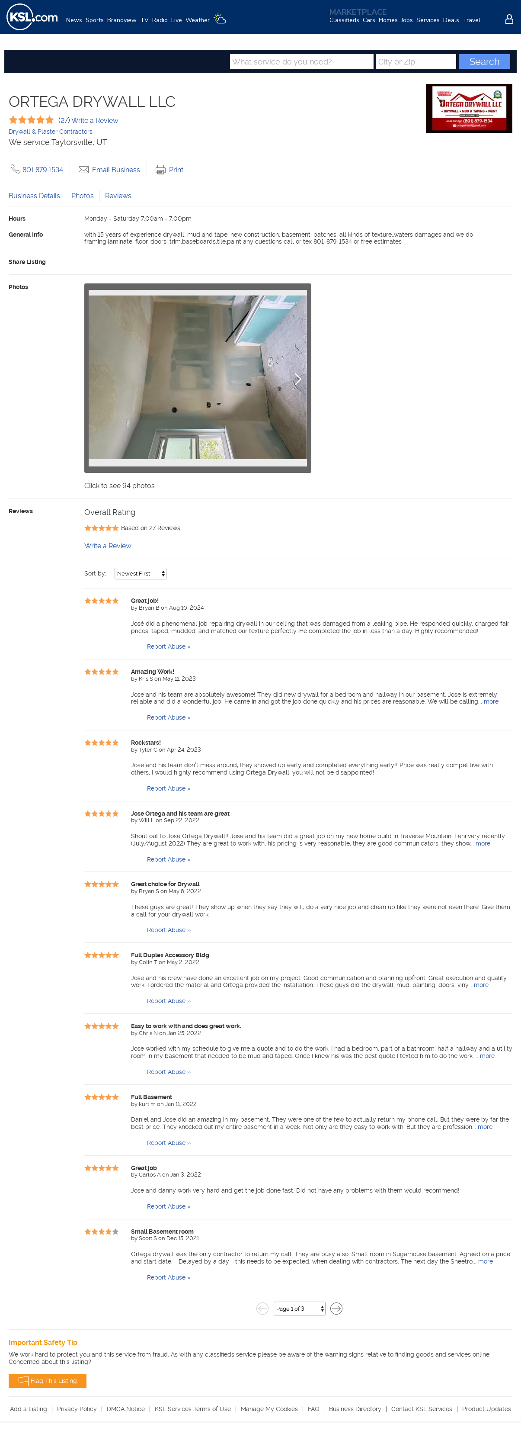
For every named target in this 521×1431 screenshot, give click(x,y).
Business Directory (355, 1409)
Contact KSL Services (421, 1409)
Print (168, 170)
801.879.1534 (36, 170)
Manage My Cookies (269, 1409)
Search (485, 62)
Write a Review (94, 121)
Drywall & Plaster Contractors (51, 132)
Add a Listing (28, 1409)
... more (488, 702)
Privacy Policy (77, 1409)
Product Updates (486, 1409)
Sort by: (96, 574)
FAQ (313, 1409)
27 (64, 121)
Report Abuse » (169, 647)
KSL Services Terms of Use (193, 1409)
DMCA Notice (126, 1409)
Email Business (108, 170)
